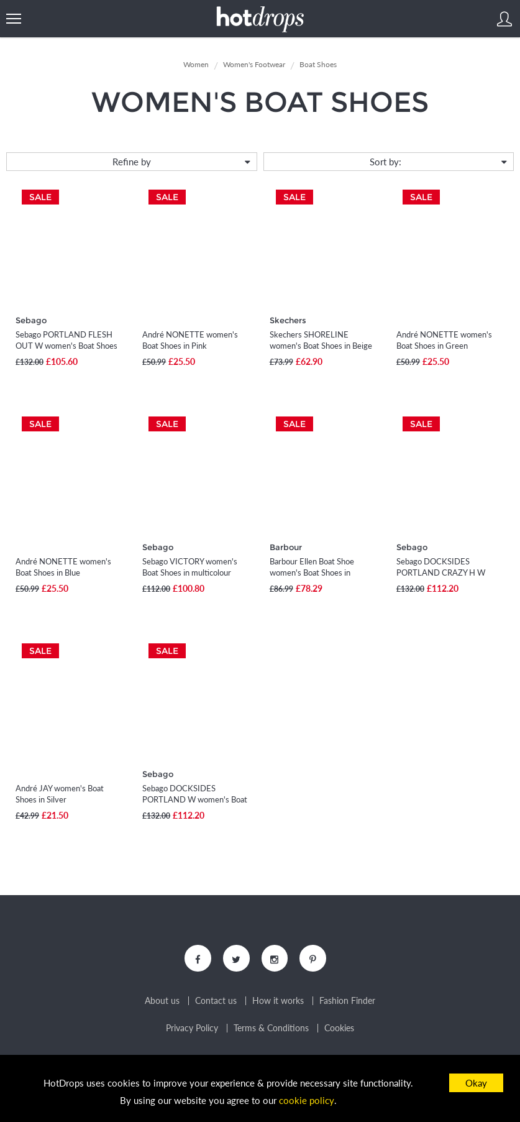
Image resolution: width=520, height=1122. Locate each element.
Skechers (288, 320)
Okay (476, 1082)
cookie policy (307, 1100)
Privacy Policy (192, 1029)
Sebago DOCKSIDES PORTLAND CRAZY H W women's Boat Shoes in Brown (449, 572)
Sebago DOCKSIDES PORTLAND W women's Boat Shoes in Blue (194, 799)
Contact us (216, 1002)
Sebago (31, 320)
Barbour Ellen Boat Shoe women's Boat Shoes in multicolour (312, 572)
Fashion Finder (347, 1002)
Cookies (339, 1029)
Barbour (286, 547)
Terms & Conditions (271, 1029)
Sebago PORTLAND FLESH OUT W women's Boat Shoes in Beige (66, 345)
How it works (278, 1002)
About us (162, 1002)
